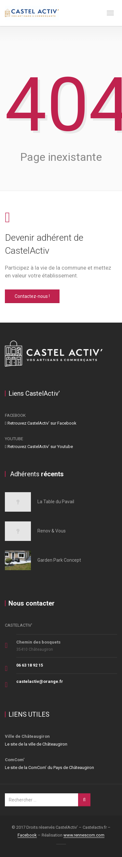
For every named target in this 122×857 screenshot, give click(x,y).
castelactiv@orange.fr (39, 681)
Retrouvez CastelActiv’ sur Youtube (39, 446)
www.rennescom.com (83, 835)
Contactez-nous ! (32, 296)
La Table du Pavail (55, 501)
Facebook (27, 835)
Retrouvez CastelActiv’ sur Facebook (40, 423)
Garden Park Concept (59, 560)
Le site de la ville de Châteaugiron (36, 744)
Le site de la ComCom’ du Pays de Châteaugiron (49, 767)
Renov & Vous (51, 530)
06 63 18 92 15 (29, 665)
